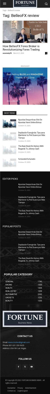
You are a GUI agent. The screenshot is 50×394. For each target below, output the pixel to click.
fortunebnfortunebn (26, 159)
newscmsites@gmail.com (19, 342)
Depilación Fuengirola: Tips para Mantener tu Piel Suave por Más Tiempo (31, 135)
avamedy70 (7, 53)
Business (6, 42)
